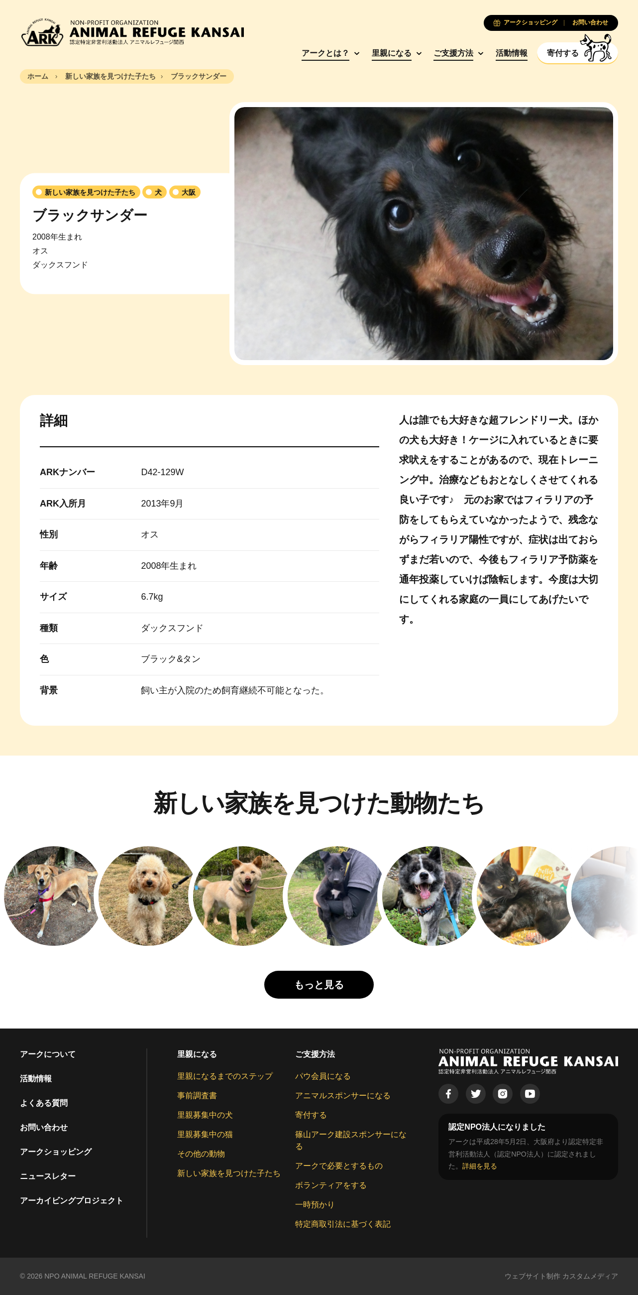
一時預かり (315, 1204)
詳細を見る (479, 1166)
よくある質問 (44, 1103)
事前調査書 (197, 1095)
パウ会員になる (323, 1076)
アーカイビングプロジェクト (71, 1200)
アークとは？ (325, 53)
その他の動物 (201, 1154)
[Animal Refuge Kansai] (132, 32)
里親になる (392, 53)
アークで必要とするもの (339, 1166)
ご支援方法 (453, 53)
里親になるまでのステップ (225, 1076)
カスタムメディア (590, 1276)
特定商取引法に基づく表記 (343, 1224)
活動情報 (512, 53)
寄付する (311, 1115)
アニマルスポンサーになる (343, 1095)
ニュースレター (48, 1176)
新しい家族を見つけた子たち (229, 1173)
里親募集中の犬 (205, 1115)
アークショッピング (56, 1152)
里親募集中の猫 (205, 1134)
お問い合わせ (44, 1127)
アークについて (48, 1054)
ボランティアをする (331, 1185)
